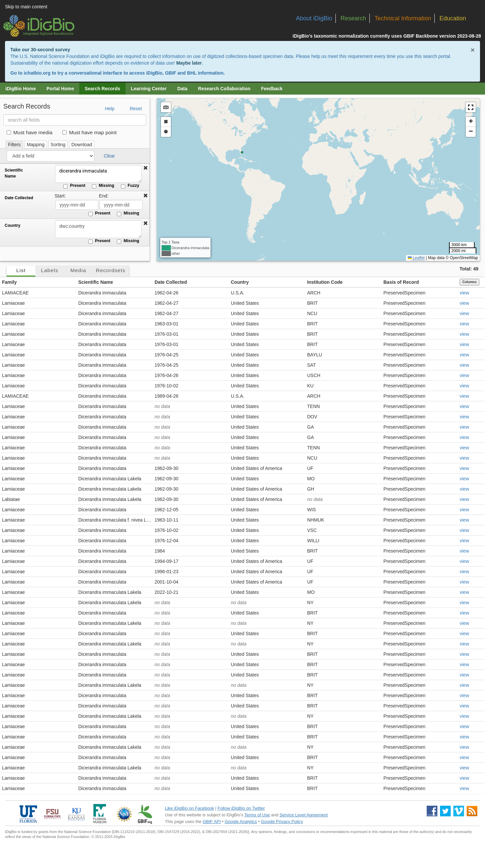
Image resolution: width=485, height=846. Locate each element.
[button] (145, 168)
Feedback (272, 88)
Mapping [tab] (36, 144)
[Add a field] (50, 156)
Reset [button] (136, 108)
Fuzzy (130, 186)
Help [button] (110, 108)
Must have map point (89, 132)
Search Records (102, 88)
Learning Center (149, 88)
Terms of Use (257, 814)
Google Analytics (241, 821)
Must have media (29, 132)
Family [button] (9, 282)
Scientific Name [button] (95, 282)
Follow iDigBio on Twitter (241, 808)
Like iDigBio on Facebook (189, 808)
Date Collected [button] (171, 282)
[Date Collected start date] (76, 205)
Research (353, 18)
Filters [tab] (14, 144)
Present (74, 186)
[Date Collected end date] (121, 205)
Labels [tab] (49, 270)
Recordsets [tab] (111, 270)
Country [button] (240, 282)
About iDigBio (314, 18)
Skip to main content (26, 6)
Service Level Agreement (303, 814)
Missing (103, 186)
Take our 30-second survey (40, 49)
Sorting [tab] (58, 144)
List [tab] (21, 270)
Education (452, 18)
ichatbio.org (37, 73)
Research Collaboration (224, 88)
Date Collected (19, 198)
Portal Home (60, 88)
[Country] (98, 229)
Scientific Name (14, 173)
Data (182, 88)
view (464, 292)
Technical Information (402, 18)
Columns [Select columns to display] (469, 282)
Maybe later (189, 63)
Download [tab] (81, 144)
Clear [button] (109, 156)
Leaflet (416, 257)
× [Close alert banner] (473, 49)
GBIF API (212, 821)
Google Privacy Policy (282, 821)
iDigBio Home (20, 88)
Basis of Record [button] (401, 282)
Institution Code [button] (325, 282)
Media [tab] (78, 270)
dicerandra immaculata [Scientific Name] (98, 174)
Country (12, 225)
